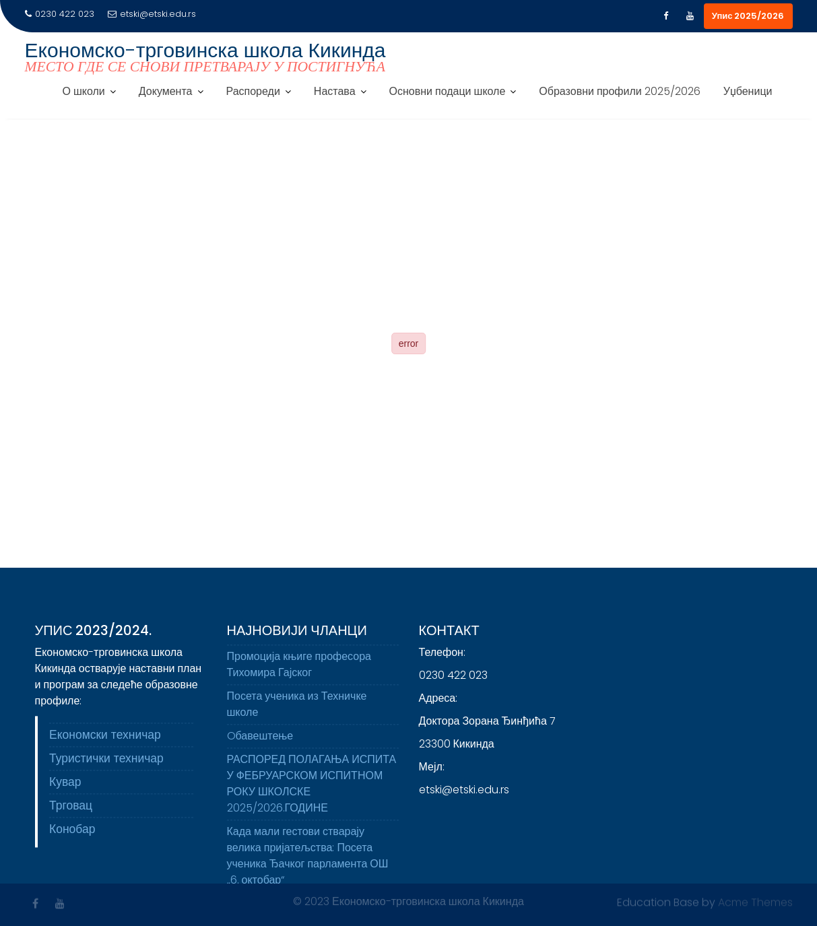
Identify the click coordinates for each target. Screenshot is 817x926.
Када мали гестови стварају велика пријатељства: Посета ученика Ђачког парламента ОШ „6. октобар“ (308, 860)
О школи (84, 91)
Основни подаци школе (447, 91)
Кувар (65, 787)
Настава (335, 91)
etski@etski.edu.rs (152, 13)
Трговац (70, 810)
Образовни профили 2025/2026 (619, 91)
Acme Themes (755, 901)
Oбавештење (260, 740)
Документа (166, 91)
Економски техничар (105, 739)
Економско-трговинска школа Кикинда (205, 50)
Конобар (72, 834)
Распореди (253, 91)
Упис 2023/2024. (93, 635)
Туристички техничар (106, 763)
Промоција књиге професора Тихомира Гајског (299, 669)
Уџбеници (748, 91)
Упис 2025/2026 (748, 15)
